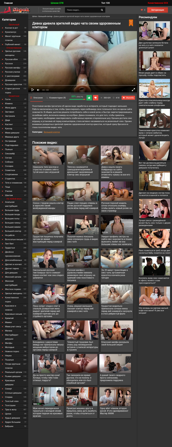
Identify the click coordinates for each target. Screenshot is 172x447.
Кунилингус (10, 32)
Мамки (8, 322)
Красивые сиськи (13, 314)
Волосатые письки (14, 239)
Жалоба (128, 98)
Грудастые (10, 248)
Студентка (10, 178)
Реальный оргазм (13, 372)
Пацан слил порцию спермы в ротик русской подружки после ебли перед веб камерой (82, 205)
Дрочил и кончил (13, 264)
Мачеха (8, 330)
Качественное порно (12, 299)
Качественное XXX (158, 3)
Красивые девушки (10, 382)
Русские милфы (12, 67)
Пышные (9, 360)
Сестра (8, 158)
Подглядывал (11, 145)
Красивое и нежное (10, 308)
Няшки (8, 355)
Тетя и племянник (13, 183)
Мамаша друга (12, 137)
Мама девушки (12, 133)
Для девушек (11, 272)
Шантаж (9, 195)
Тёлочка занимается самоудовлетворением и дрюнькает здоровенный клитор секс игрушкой (80, 171)
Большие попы (12, 218)
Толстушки (10, 405)
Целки (8, 414)
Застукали (10, 116)
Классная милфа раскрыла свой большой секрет (115, 343)
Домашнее (10, 80)
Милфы (8, 343)
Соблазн (9, 162)
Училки (8, 191)
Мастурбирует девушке (11, 337)
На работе (10, 235)
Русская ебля (11, 59)
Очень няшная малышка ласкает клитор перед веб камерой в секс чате (80, 308)
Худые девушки (12, 418)
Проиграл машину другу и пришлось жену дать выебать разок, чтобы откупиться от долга (82, 412)
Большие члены (12, 223)
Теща (7, 187)
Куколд (8, 128)
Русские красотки (13, 84)
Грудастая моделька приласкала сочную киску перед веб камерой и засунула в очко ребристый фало (116, 310)
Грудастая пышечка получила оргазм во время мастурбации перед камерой (48, 239)
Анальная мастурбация (11, 204)
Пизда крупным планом (12, 366)
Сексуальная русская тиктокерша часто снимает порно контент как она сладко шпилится (48, 274)
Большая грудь (12, 210)
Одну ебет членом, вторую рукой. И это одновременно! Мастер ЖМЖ (114, 411)
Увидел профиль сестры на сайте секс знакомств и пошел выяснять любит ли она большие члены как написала (116, 240)
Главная (8, 3)
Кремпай (9, 318)
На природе (10, 141)
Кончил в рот (11, 28)
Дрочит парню (12, 268)
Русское (9, 63)
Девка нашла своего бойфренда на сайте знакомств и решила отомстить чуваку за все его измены (115, 172)
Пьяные (9, 149)
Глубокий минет (12, 44)
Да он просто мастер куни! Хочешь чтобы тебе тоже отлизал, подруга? (46, 378)
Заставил (9, 112)
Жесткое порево (13, 289)
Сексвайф (10, 153)
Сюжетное (10, 170)
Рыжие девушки (13, 376)
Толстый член (12, 401)
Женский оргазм (13, 277)
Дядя (7, 120)
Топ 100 (105, 3)
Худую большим (12, 422)
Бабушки (9, 426)
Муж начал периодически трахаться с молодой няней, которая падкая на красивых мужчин (48, 412)
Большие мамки (13, 227)
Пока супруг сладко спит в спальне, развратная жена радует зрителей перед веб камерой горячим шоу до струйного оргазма (46, 311)
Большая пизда (12, 214)
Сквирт (8, 389)
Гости (7, 99)
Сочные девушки (13, 393)
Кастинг (9, 124)
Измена (9, 103)
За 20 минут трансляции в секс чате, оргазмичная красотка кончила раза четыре (114, 274)
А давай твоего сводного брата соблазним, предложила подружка (112, 378)
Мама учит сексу (13, 326)
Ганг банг (9, 243)
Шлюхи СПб (57, 3)
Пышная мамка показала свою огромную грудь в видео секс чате (82, 239)
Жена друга (10, 107)
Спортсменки (11, 174)
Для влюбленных (13, 260)
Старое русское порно (12, 90)
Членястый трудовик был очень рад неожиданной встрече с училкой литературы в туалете (82, 346)
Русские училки (12, 72)
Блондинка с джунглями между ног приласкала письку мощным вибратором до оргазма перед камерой (48, 346)
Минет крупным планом (12, 38)
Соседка (9, 166)
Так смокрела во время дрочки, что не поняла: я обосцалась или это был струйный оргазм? (79, 379)
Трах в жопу (10, 409)
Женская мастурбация (11, 283)
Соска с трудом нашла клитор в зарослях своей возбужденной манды (48, 205)
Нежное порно (12, 351)
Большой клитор (52, 132)
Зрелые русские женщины (12, 53)
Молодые (9, 347)
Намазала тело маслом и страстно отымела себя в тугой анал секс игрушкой (46, 169)
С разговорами (12, 76)
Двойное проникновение (12, 254)
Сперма (8, 397)
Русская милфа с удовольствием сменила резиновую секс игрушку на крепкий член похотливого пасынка (81, 275)
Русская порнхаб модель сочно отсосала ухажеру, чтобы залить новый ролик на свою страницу (116, 207)
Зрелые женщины (13, 293)
